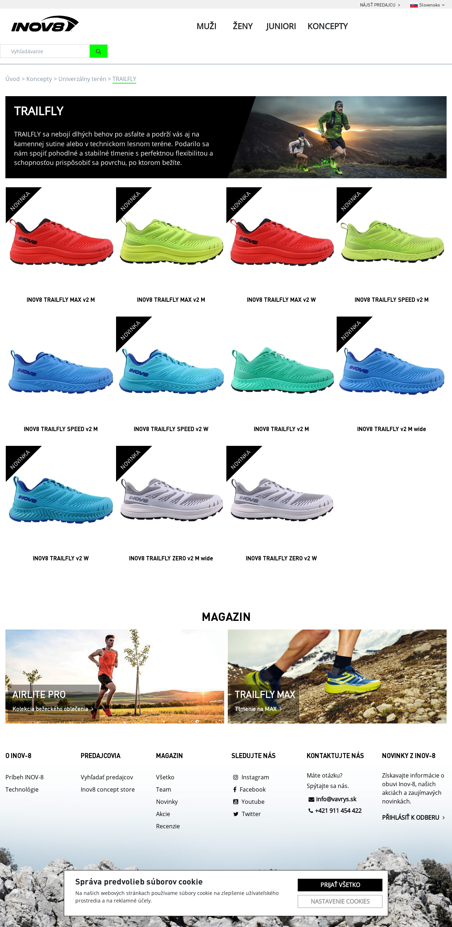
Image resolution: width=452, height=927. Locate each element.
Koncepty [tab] (327, 26)
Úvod (12, 79)
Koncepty (39, 79)
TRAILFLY (124, 79)
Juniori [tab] (281, 26)
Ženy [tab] (242, 26)
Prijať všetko (340, 885)
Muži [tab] (206, 26)
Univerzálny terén (82, 79)
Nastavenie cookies (340, 901)
